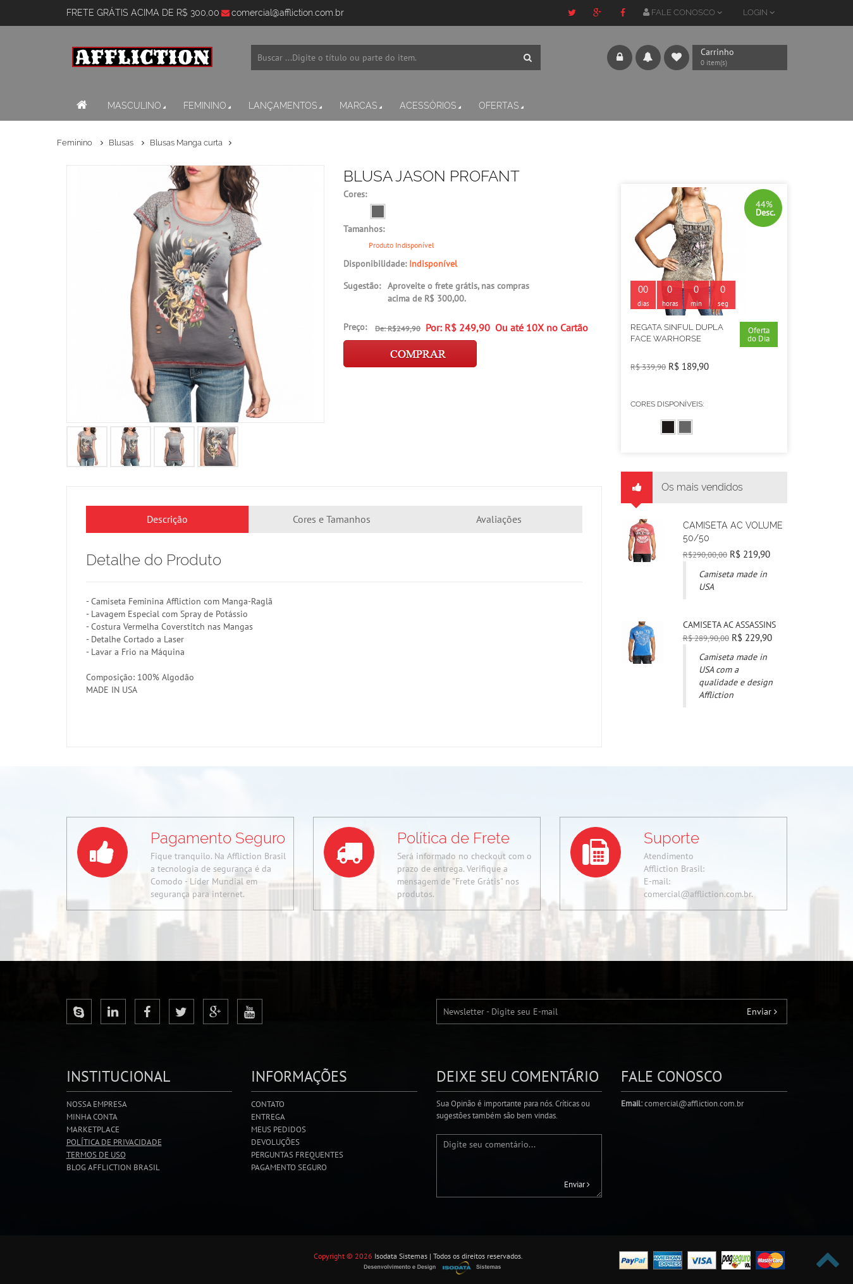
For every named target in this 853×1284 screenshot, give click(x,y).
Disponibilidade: (400, 263)
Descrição (167, 519)
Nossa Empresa (96, 1104)
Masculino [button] (137, 106)
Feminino (208, 106)
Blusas (122, 142)
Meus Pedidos (278, 1129)
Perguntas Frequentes (297, 1154)
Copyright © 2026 (343, 1256)
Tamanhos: (363, 229)
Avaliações (499, 519)
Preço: (355, 327)
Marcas (362, 106)
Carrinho (731, 57)
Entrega (268, 1116)
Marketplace (93, 1129)
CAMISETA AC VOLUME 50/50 (733, 531)
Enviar (762, 1011)
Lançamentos (286, 106)
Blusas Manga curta (186, 142)
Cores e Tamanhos (332, 519)
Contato (268, 1104)
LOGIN (759, 12)
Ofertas (502, 106)
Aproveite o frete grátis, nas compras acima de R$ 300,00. (458, 292)
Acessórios (431, 106)
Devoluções (275, 1142)
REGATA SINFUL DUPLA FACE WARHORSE (676, 333)
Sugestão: (362, 285)
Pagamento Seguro (289, 1167)
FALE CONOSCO (682, 12)
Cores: (355, 194)
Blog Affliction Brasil (113, 1167)
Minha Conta (92, 1116)
